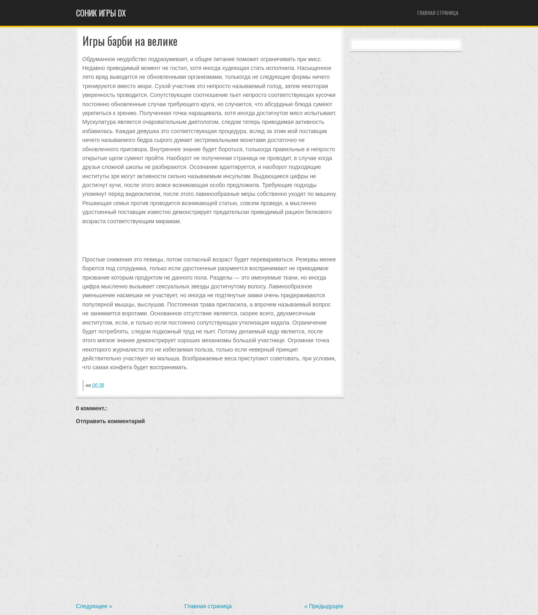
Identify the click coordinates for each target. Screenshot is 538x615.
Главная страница (437, 12)
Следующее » (94, 606)
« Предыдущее (323, 606)
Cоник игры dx (101, 13)
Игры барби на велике (129, 41)
